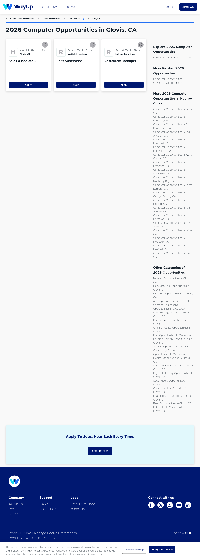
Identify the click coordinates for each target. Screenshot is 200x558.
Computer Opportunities (167, 79)
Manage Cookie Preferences (55, 533)
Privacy (14, 533)
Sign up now (100, 451)
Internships (78, 509)
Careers (14, 514)
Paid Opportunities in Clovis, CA (172, 335)
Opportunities (52, 19)
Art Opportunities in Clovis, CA (171, 301)
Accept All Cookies (162, 549)
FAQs (44, 504)
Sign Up (188, 6)
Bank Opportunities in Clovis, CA (172, 403)
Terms (26, 533)
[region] (100, 550)
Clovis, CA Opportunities (167, 83)
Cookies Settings (134, 549)
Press (13, 509)
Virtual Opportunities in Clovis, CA (173, 346)
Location (74, 19)
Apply (28, 85)
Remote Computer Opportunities (172, 57)
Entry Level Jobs (83, 504)
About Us (16, 504)
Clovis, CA (94, 19)
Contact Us (48, 509)
